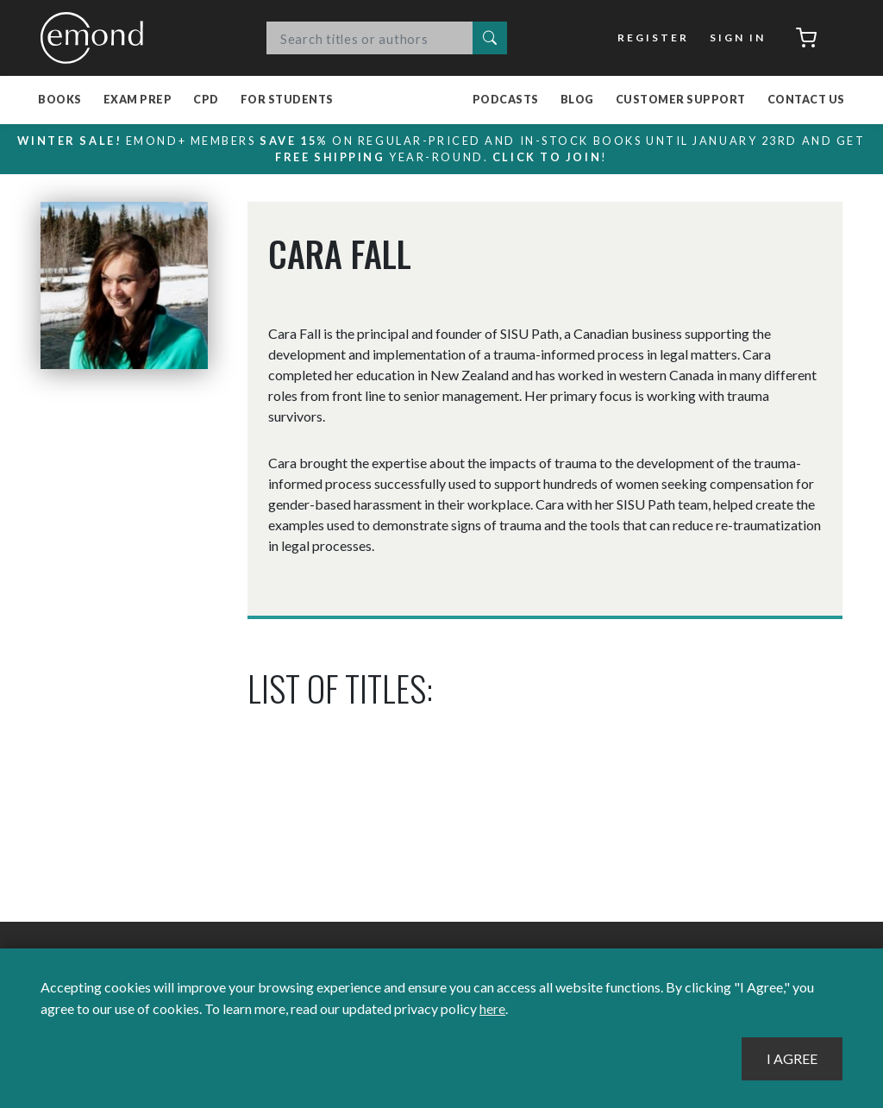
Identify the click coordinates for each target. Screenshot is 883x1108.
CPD (206, 99)
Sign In (738, 37)
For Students (287, 99)
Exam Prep (137, 99)
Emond (97, 38)
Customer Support (681, 99)
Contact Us (806, 99)
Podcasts (506, 99)
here (492, 1008)
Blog (577, 99)
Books (60, 99)
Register (653, 37)
